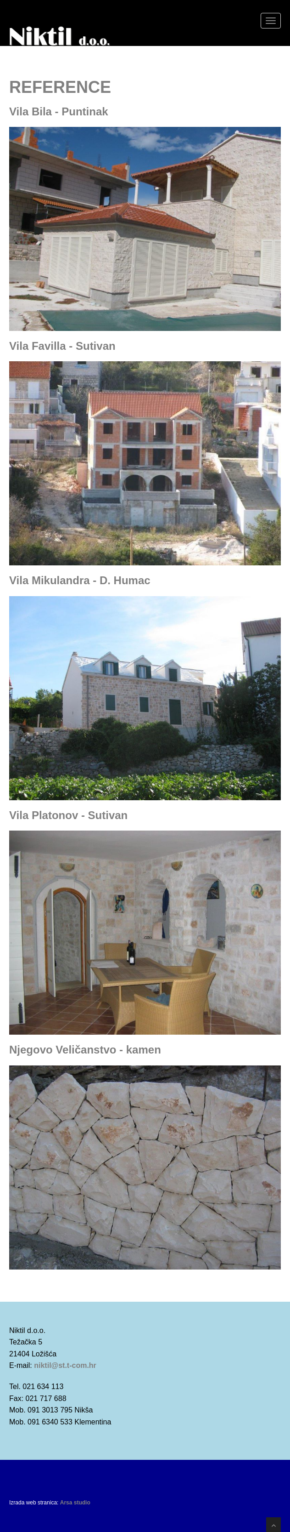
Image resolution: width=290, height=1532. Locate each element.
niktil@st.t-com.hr (65, 1365)
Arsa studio (75, 1502)
